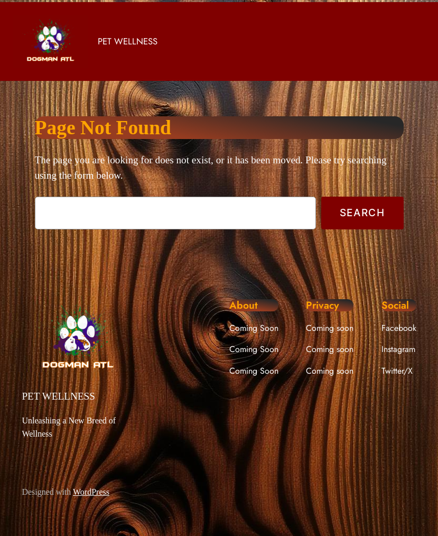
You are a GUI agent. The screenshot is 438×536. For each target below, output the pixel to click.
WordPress (91, 491)
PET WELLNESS (127, 41)
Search (362, 212)
